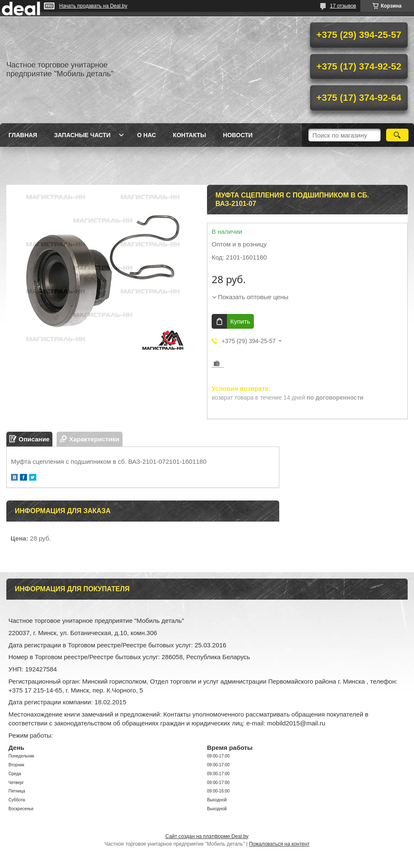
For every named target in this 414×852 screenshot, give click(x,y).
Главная (22, 135)
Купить (240, 321)
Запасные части (82, 135)
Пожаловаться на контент (279, 844)
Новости (238, 135)
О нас (146, 135)
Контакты (189, 135)
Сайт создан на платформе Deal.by (207, 836)
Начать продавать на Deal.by (93, 6)
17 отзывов (343, 6)
